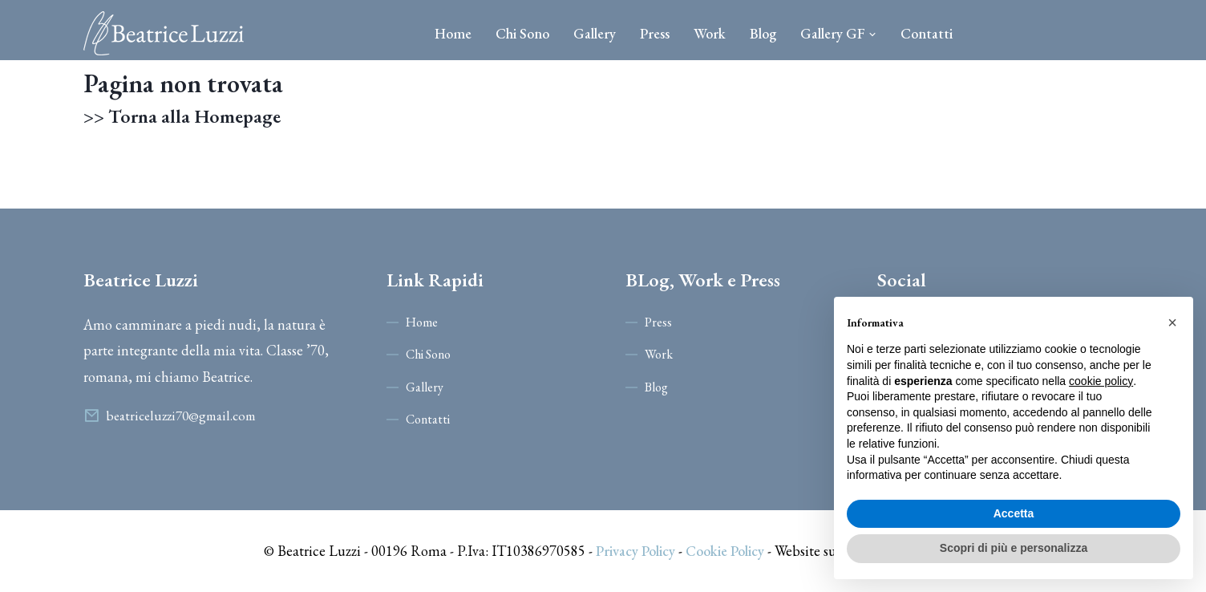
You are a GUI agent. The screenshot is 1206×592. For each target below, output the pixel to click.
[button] (1172, 322)
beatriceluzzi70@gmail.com (181, 415)
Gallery (594, 33)
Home (453, 33)
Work (710, 33)
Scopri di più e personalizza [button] (1013, 547)
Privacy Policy (635, 550)
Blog (763, 33)
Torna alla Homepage (195, 116)
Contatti (926, 33)
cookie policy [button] (1101, 381)
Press (655, 33)
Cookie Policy (725, 550)
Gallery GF (838, 33)
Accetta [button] (1014, 513)
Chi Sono (522, 33)
